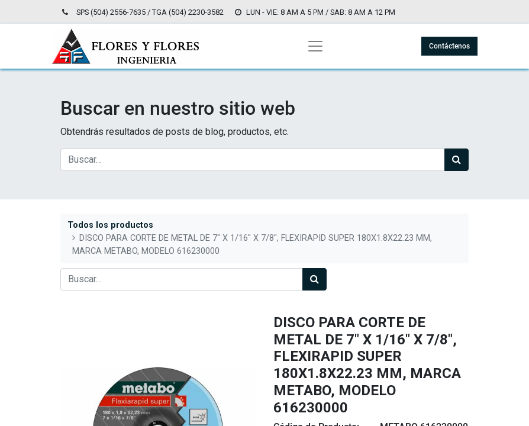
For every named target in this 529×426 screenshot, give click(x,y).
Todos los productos (110, 225)
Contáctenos (449, 46)
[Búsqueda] (456, 160)
